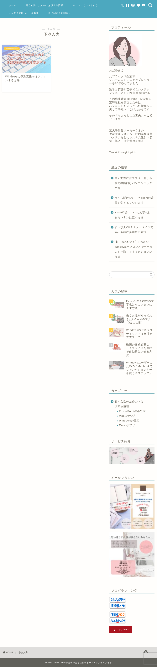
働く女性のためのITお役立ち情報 (44, 5)
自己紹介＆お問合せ (59, 13)
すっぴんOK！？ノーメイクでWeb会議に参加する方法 (134, 230)
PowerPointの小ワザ (132, 411)
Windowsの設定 (129, 420)
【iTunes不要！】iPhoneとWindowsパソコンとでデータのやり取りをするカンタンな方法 (134, 249)
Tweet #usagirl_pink (122, 152)
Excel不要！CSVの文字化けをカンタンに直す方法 (133, 215)
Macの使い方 (127, 415)
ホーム (12, 5)
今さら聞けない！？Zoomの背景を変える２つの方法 (134, 200)
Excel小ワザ (127, 425)
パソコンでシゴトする (85, 5)
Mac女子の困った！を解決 (24, 13)
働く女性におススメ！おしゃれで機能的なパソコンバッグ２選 (133, 183)
